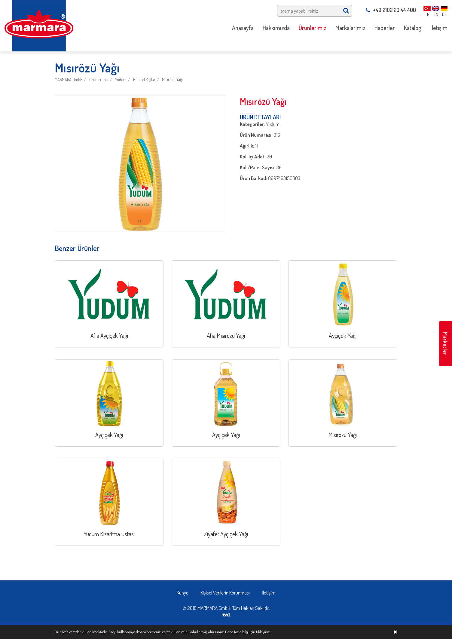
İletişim (269, 592)
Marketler (445, 343)
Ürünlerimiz (98, 79)
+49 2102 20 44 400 (391, 10)
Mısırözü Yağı (172, 79)
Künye (182, 592)
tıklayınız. (263, 631)
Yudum (121, 79)
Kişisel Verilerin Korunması (225, 592)
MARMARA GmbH (69, 79)
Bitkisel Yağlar (144, 79)
